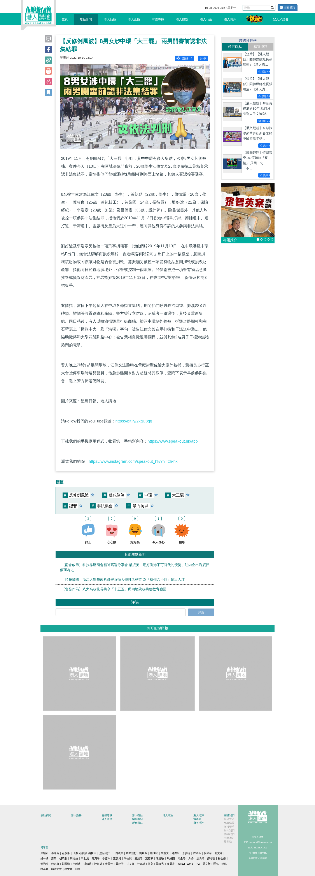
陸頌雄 (98, 863)
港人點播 (110, 19)
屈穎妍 (44, 853)
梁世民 (154, 853)
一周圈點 (118, 853)
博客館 (197, 819)
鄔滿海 (96, 858)
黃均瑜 (44, 863)
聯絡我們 (229, 834)
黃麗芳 (109, 863)
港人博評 (230, 19)
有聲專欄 (158, 19)
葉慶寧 (149, 858)
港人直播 (134, 19)
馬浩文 (165, 853)
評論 (201, 612)
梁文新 (206, 863)
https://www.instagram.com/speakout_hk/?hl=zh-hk (133, 461)
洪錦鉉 (87, 863)
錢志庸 (55, 863)
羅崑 (216, 863)
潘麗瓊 (138, 858)
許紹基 (197, 853)
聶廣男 (160, 863)
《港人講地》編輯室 (84, 853)
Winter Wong (186, 863)
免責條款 (229, 822)
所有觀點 (137, 822)
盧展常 (171, 863)
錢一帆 (44, 858)
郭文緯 (218, 853)
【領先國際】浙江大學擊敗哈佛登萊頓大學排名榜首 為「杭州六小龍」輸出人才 (123, 579)
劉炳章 (143, 853)
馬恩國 (171, 858)
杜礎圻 (141, 863)
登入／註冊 (280, 19)
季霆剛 (106, 858)
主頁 (65, 19)
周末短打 (131, 853)
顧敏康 (66, 853)
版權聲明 (229, 826)
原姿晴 (186, 853)
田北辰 (85, 858)
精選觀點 (235, 47)
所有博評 (198, 822)
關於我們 (229, 815)
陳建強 (160, 858)
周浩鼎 (74, 858)
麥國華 (208, 853)
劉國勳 (66, 863)
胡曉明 (63, 858)
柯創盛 (76, 863)
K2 (198, 863)
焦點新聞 (86, 19)
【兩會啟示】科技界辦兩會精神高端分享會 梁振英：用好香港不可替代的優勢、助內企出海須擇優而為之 (134, 567)
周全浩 (182, 858)
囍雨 (77, 869)
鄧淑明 (211, 858)
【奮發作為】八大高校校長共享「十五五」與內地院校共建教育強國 (113, 589)
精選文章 (56, 869)
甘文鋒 (130, 863)
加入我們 (229, 830)
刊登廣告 (229, 837)
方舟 (191, 858)
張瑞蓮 (55, 853)
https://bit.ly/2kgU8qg (133, 421)
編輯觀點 (137, 819)
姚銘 (224, 863)
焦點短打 (104, 853)
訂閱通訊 (287, 7)
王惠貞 (117, 858)
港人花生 (206, 19)
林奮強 (68, 869)
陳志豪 (44, 869)
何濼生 (175, 853)
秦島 (53, 858)
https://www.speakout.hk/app (173, 441)
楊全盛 (222, 858)
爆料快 (228, 841)
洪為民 (200, 858)
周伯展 (128, 858)
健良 (150, 863)
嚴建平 (120, 863)
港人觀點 (182, 19)
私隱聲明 (229, 819)
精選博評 (261, 47)
